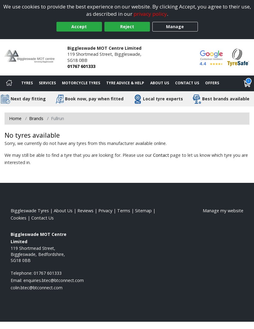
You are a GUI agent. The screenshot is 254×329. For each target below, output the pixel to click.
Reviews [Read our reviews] (85, 210)
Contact (161, 155)
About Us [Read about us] (63, 210)
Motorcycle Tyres (81, 83)
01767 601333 (81, 66)
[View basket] (247, 83)
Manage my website (223, 210)
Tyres (27, 83)
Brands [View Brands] (36, 118)
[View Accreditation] (238, 57)
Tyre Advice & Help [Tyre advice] (125, 83)
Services (47, 83)
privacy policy (150, 13)
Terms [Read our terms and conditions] (123, 210)
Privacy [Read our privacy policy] (105, 210)
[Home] (9, 83)
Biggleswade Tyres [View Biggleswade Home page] (30, 210)
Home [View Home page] (15, 118)
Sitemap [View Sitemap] (143, 210)
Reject (127, 26)
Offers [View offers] (212, 83)
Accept (79, 26)
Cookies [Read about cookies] (18, 218)
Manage (175, 26)
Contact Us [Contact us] (187, 83)
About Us (159, 83)
